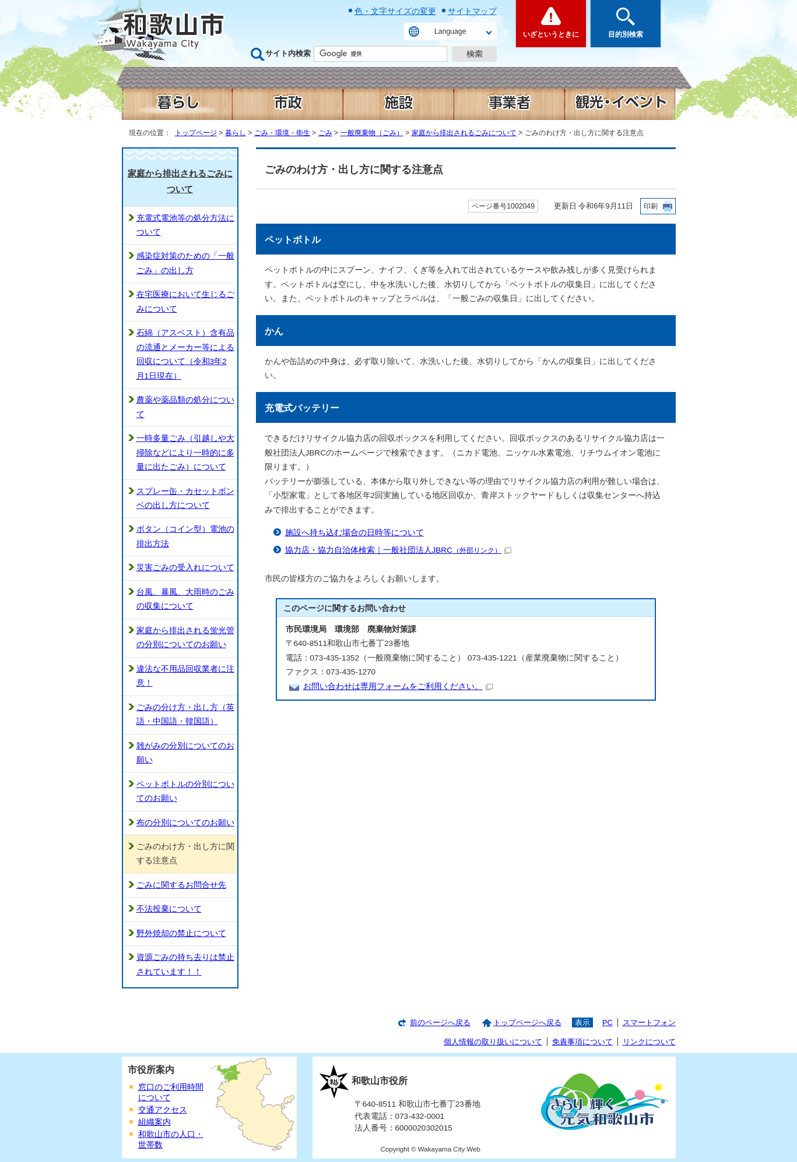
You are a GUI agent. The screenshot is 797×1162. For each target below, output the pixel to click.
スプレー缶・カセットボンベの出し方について (185, 498)
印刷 (651, 206)
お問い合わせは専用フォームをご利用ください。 (398, 686)
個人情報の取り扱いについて (493, 1041)
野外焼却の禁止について (181, 933)
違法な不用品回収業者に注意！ (185, 676)
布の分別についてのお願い (185, 822)
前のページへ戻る (440, 1022)
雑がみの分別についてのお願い (185, 752)
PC (607, 1022)
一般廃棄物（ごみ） (371, 133)
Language (450, 31)
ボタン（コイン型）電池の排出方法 (185, 536)
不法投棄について (169, 909)
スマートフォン (649, 1022)
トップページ (196, 133)
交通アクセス (162, 1110)
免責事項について (582, 1041)
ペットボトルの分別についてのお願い (185, 791)
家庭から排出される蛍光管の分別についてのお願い (185, 637)
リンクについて (649, 1041)
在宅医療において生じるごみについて (185, 301)
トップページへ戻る (527, 1022)
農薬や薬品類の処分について (185, 406)
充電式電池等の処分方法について (185, 225)
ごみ (325, 133)
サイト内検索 (288, 53)
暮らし (235, 133)
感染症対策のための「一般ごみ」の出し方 (185, 263)
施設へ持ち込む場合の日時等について (354, 532)
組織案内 (154, 1122)
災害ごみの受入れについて (185, 567)
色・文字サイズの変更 (395, 11)
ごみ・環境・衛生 (282, 133)
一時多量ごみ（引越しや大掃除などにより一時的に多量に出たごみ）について (185, 452)
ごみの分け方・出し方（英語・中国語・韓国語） (185, 714)
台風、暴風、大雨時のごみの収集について (185, 599)
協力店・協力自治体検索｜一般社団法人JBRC (398, 550)
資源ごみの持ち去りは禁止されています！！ (185, 964)
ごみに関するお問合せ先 (181, 885)
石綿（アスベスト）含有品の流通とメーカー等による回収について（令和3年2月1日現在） (185, 354)
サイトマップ (472, 11)
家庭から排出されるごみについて (464, 133)
